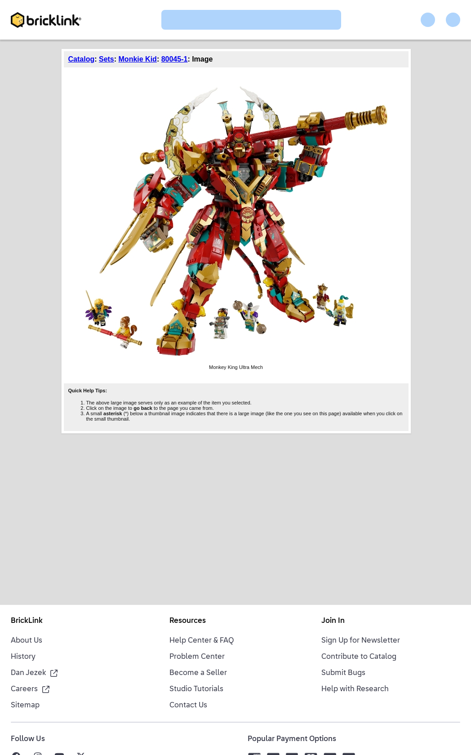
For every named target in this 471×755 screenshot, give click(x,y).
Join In (333, 621)
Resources (187, 621)
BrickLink (27, 621)
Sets (106, 59)
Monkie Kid (138, 59)
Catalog (81, 59)
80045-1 (174, 59)
